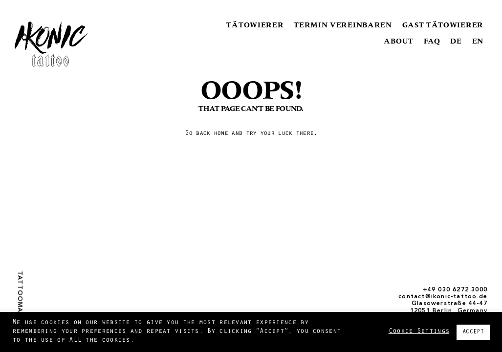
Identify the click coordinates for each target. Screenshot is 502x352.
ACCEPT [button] (473, 332)
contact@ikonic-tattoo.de (442, 297)
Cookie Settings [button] (419, 331)
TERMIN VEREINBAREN (343, 25)
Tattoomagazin (19, 303)
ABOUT (399, 41)
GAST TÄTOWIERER (443, 25)
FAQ (432, 41)
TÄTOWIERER (255, 25)
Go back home (206, 134)
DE (455, 41)
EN (477, 41)
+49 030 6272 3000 (455, 290)
